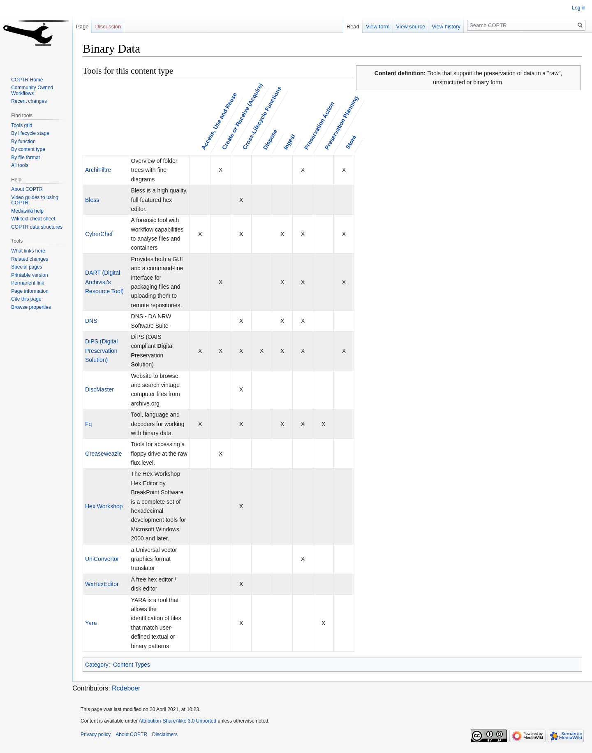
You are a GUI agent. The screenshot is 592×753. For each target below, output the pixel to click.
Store (350, 142)
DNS (91, 320)
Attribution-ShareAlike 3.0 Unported (177, 721)
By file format (25, 157)
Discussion (108, 26)
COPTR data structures (36, 227)
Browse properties (31, 307)
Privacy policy (96, 734)
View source (411, 26)
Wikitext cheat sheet (33, 219)
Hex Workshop (104, 506)
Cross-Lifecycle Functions (261, 118)
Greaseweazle (103, 453)
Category (97, 664)
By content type (28, 149)
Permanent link (27, 283)
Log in (578, 8)
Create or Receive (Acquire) (242, 116)
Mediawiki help (27, 211)
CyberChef (99, 234)
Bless (92, 200)
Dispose (269, 139)
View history (446, 26)
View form (378, 26)
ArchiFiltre (98, 170)
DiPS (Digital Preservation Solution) (101, 350)
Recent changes (29, 101)
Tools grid (21, 125)
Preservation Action (319, 125)
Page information (30, 291)
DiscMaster (99, 389)
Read (353, 26)
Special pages (26, 267)
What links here (28, 251)
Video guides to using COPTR (34, 200)
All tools (19, 165)
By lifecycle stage (30, 133)
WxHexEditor (102, 584)
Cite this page (26, 299)
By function (23, 141)
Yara (91, 623)
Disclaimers (165, 734)
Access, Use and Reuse (219, 121)
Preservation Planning (341, 123)
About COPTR (27, 189)
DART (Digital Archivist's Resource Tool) (104, 281)
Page (82, 26)
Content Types (131, 664)
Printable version (29, 275)
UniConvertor (102, 559)
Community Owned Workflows (32, 90)
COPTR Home (27, 80)
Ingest (289, 142)
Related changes (29, 259)
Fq (88, 424)
